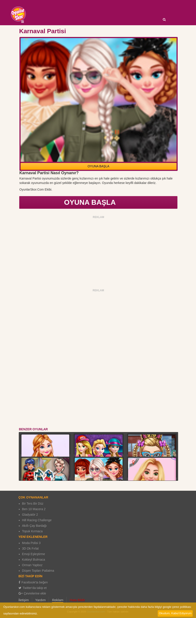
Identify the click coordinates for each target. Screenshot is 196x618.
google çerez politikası (177, 606)
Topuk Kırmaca (32, 531)
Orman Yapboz (32, 565)
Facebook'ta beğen (33, 582)
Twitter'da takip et (33, 588)
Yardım (40, 600)
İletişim (24, 600)
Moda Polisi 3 (31, 543)
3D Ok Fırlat (30, 548)
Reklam (57, 600)
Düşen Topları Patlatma (38, 570)
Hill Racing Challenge (37, 520)
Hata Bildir (77, 600)
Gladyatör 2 (30, 514)
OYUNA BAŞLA (98, 166)
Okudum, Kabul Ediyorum (175, 613)
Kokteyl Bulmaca (33, 559)
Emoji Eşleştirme (33, 554)
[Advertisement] (98, 251)
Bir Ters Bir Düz (33, 503)
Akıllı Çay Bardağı (34, 525)
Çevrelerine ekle (32, 593)
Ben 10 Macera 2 (34, 509)
